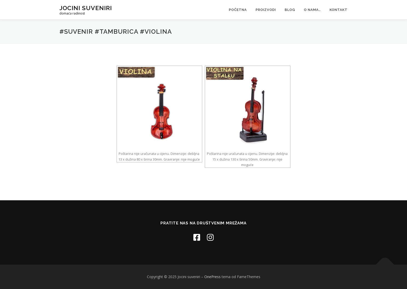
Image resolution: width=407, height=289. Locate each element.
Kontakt (339, 10)
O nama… (312, 10)
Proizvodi (266, 10)
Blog (290, 10)
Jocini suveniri (85, 7)
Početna (238, 10)
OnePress (212, 276)
